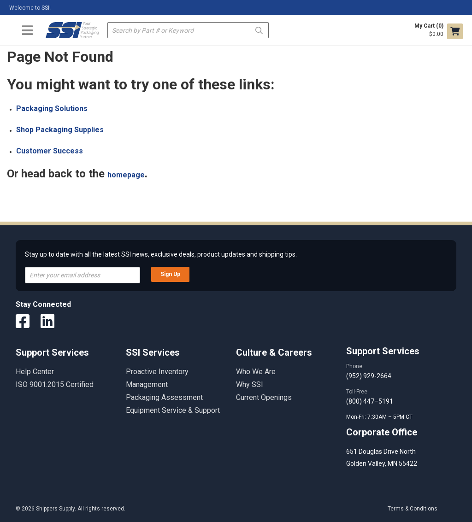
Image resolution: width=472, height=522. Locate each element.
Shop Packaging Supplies (60, 129)
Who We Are (256, 371)
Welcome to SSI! (30, 8)
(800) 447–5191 (369, 401)
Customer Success (49, 151)
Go (259, 29)
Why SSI (249, 384)
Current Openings (264, 397)
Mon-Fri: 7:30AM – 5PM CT (380, 417)
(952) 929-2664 (368, 376)
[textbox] (188, 30)
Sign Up (170, 274)
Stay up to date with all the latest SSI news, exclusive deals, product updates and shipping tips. (161, 254)
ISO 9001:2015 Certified (55, 384)
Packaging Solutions (52, 108)
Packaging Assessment (164, 397)
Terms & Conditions (412, 508)
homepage (126, 174)
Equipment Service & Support (173, 410)
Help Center (35, 371)
